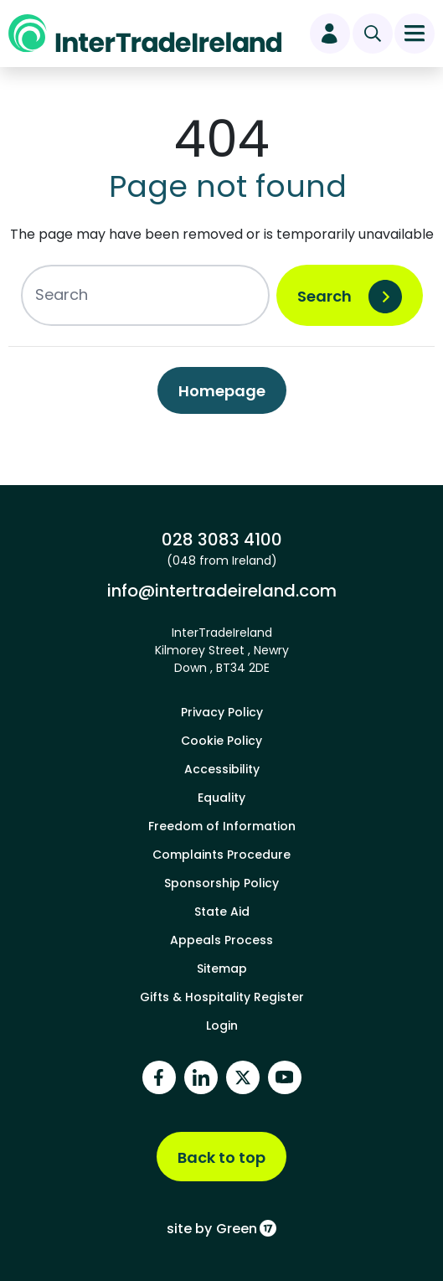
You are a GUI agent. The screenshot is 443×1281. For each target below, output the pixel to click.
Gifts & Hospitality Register (222, 997)
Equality (221, 797)
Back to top (221, 1157)
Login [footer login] (222, 1025)
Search (324, 296)
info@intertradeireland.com (222, 590)
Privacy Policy (222, 712)
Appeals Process (221, 940)
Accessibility (222, 769)
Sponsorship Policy (221, 883)
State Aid (222, 911)
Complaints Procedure (221, 854)
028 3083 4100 (222, 539)
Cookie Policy (221, 740)
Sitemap (222, 968)
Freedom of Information (222, 826)
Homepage (221, 390)
